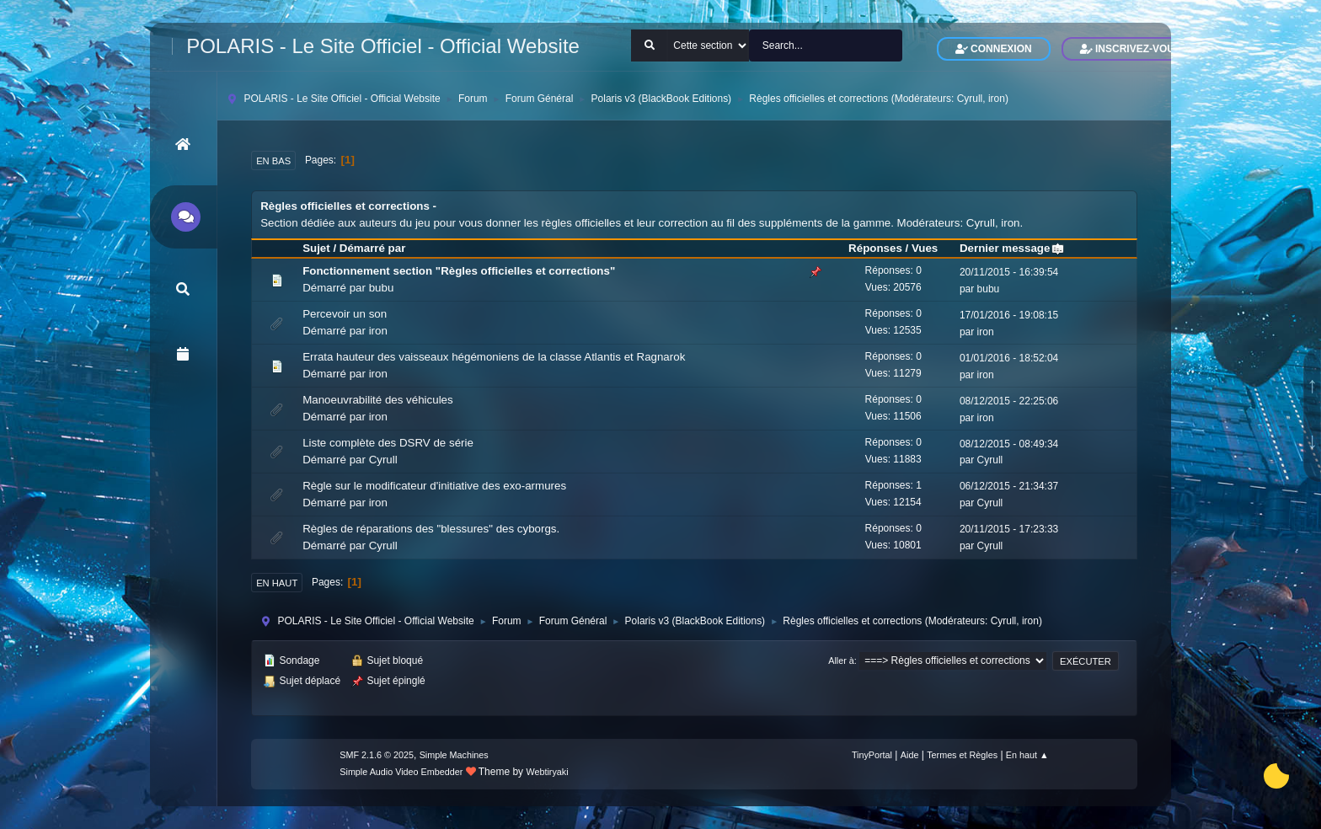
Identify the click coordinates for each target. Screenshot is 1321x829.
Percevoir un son (344, 314)
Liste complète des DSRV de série (387, 442)
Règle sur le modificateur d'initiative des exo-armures (434, 485)
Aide (910, 755)
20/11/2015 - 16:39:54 (1009, 272)
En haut (276, 583)
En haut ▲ (1027, 755)
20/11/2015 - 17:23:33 (1009, 529)
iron (996, 98)
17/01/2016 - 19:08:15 (1009, 315)
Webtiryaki (547, 772)
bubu (381, 287)
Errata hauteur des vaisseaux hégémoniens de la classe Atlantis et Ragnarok (493, 356)
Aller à (841, 660)
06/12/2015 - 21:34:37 (1009, 486)
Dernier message (1012, 248)
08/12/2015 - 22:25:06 (1009, 401)
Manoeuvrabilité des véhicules (377, 399)
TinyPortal (872, 755)
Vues (925, 248)
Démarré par (373, 248)
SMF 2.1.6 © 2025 (377, 755)
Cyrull (970, 98)
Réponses (875, 248)
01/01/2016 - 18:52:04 (1009, 358)
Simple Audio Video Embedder (401, 772)
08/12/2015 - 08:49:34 (1009, 444)
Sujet (316, 248)
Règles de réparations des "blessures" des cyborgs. (430, 528)
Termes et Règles (962, 755)
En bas (273, 161)
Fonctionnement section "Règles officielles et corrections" (458, 271)
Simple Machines (454, 755)
